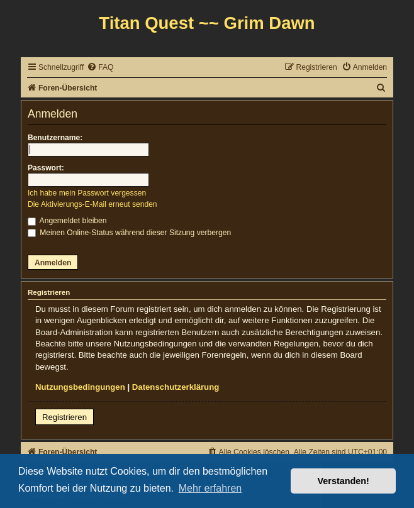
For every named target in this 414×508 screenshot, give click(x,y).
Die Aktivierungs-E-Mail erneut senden (92, 204)
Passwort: (46, 167)
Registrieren (64, 417)
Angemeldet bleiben (67, 220)
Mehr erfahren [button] (210, 488)
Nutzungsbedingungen (80, 387)
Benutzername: (55, 137)
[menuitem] (100, 67)
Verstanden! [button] (343, 481)
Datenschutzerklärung (176, 387)
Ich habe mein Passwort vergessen (87, 193)
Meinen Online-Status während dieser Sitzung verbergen (129, 232)
